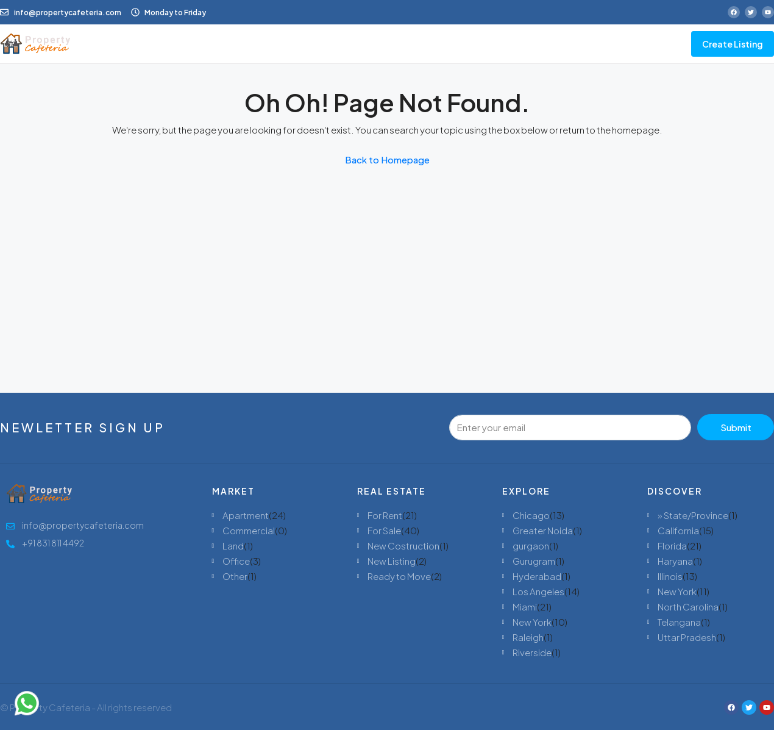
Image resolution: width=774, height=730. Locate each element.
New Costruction (403, 545)
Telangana (679, 622)
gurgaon (531, 545)
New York (532, 622)
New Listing (391, 561)
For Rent (384, 515)
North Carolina (688, 606)
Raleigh (528, 637)
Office (236, 561)
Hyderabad (537, 576)
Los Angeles (538, 591)
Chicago (531, 515)
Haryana (675, 561)
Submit (735, 427)
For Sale (384, 530)
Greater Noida (543, 530)
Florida (672, 545)
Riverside (532, 652)
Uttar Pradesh (687, 637)
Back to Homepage (387, 159)
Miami (525, 606)
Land (233, 545)
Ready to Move (399, 576)
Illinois (670, 576)
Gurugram (534, 561)
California (678, 530)
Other (234, 576)
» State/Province (693, 515)
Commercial (248, 530)
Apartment (245, 515)
